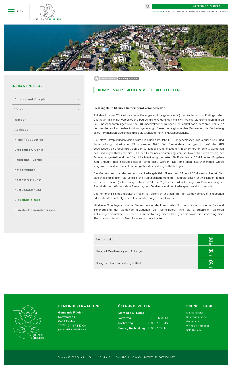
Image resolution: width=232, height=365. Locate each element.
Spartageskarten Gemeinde (196, 323)
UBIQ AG (136, 357)
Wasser (20, 119)
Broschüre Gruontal (29, 149)
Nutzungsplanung (27, 189)
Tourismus (222, 12)
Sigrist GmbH (116, 357)
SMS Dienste (194, 334)
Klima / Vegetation (28, 139)
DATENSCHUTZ (167, 357)
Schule (170, 12)
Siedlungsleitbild (27, 199)
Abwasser (22, 129)
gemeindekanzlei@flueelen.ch (74, 333)
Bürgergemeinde (195, 12)
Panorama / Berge (28, 159)
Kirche (210, 12)
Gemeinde (158, 12)
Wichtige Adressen (198, 330)
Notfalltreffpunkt (28, 180)
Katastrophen (25, 169)
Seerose (180, 12)
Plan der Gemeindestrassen (36, 210)
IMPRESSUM (150, 357)
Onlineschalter (195, 317)
